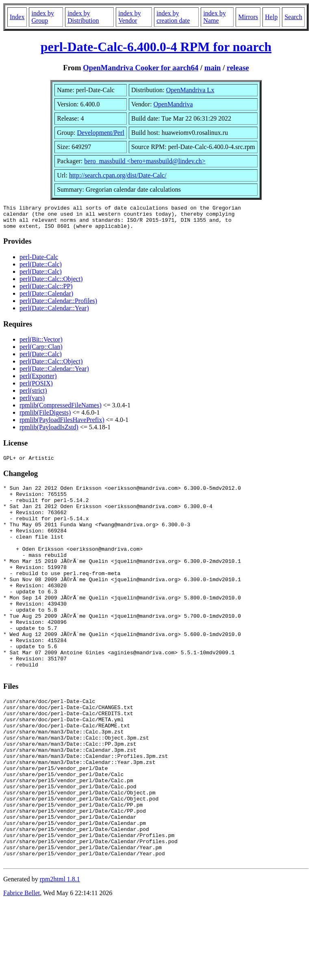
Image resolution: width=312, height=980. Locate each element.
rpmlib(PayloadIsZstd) (49, 431)
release (238, 67)
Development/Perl (100, 132)
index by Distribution (83, 17)
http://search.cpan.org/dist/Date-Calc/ (118, 175)
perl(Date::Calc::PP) (46, 291)
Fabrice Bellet (21, 969)
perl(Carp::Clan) (41, 351)
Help (271, 16)
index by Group (42, 17)
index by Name (214, 17)
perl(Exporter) (38, 380)
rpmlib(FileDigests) (45, 417)
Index (17, 16)
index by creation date (173, 17)
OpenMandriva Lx (190, 90)
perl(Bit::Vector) (41, 344)
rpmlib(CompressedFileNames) (61, 410)
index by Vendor (129, 17)
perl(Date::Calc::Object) (51, 283)
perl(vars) (32, 402)
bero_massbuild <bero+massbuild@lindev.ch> (145, 161)
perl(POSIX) (36, 388)
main (212, 67)
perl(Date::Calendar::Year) (54, 312)
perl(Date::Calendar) (46, 298)
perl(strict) (33, 395)
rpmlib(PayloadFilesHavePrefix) (62, 424)
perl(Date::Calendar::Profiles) (58, 305)
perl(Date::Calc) (41, 269)
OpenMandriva (173, 104)
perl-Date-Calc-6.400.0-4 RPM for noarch (156, 46)
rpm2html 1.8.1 (60, 955)
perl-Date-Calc (39, 261)
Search (293, 16)
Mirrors (248, 16)
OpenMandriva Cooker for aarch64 (140, 67)
